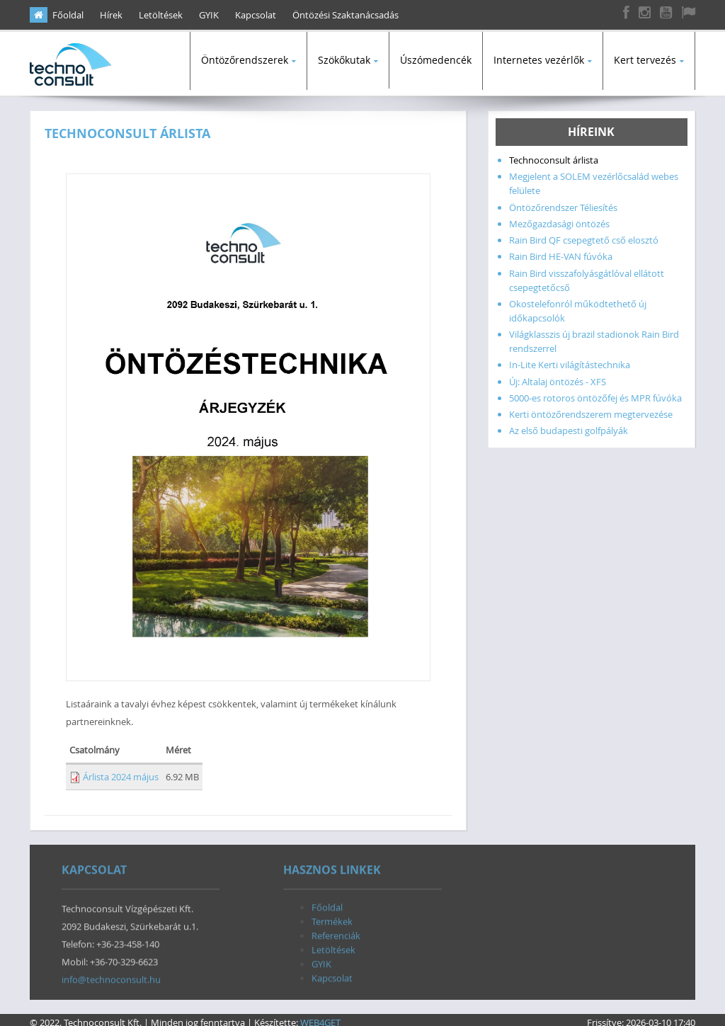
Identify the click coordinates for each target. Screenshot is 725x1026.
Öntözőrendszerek (244, 60)
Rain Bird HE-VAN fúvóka (560, 250)
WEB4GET (320, 1016)
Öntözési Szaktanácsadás (345, 14)
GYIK (209, 14)
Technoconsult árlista (553, 154)
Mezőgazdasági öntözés (559, 218)
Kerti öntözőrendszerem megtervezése (591, 408)
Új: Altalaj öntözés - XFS (557, 376)
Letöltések (161, 14)
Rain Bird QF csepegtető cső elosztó (583, 234)
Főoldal (68, 14)
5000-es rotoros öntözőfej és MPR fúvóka (595, 392)
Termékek (332, 919)
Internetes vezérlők (538, 60)
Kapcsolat (255, 14)
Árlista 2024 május (121, 771)
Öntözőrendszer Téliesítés (563, 201)
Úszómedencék (436, 60)
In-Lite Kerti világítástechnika (569, 359)
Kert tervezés (645, 60)
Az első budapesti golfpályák (568, 424)
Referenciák (336, 933)
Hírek (111, 14)
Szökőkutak (344, 60)
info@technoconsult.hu (111, 977)
